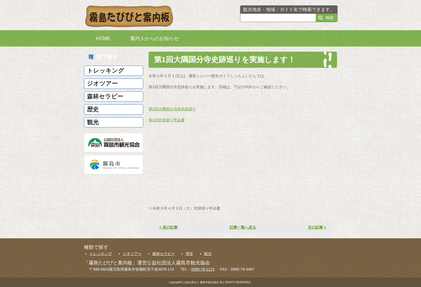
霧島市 (113, 164)
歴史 (189, 253)
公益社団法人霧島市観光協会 (113, 142)
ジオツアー (132, 253)
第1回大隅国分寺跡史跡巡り (172, 109)
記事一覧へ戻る (243, 227)
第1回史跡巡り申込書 (167, 120)
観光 (208, 253)
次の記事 (317, 227)
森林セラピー (163, 253)
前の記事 (168, 227)
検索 (329, 17)
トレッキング (100, 253)
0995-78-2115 (203, 269)
